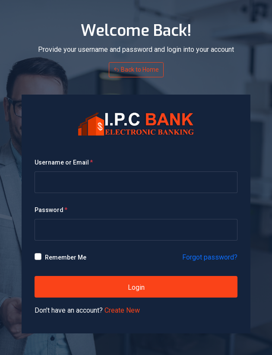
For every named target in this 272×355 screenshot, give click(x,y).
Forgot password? (209, 257)
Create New (122, 310)
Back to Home (136, 69)
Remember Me (65, 257)
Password (49, 209)
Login (136, 287)
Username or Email (62, 162)
